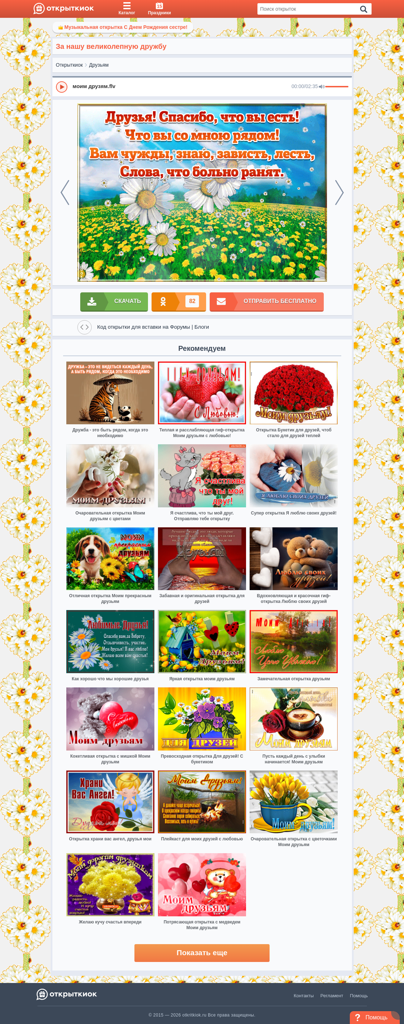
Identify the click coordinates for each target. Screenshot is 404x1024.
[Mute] (321, 87)
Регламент (332, 995)
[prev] (65, 192)
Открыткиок (69, 65)
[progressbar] (336, 87)
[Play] (61, 87)
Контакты (304, 995)
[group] (202, 86)
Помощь (359, 995)
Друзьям (99, 65)
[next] (339, 192)
